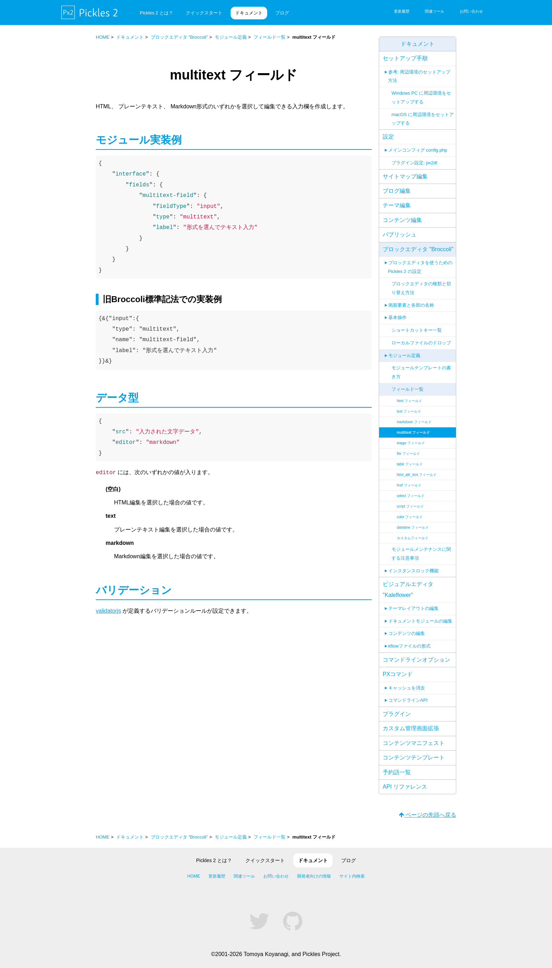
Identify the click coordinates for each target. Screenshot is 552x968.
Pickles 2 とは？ (156, 12)
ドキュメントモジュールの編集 (420, 616)
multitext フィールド (413, 427)
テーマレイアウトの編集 (413, 603)
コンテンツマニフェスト (414, 738)
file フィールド (408, 449)
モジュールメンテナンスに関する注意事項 (421, 549)
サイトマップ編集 (405, 171)
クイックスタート (204, 12)
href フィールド (409, 480)
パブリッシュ (399, 230)
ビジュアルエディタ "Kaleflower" (408, 584)
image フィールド (411, 438)
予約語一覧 (397, 767)
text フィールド (409, 406)
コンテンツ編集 (402, 215)
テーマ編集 (397, 200)
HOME (102, 37)
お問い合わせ (471, 11)
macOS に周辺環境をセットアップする (422, 114)
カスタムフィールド (412, 533)
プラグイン (397, 709)
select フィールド (411, 491)
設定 (388, 132)
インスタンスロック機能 (413, 565)
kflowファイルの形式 (409, 641)
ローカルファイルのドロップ (421, 337)
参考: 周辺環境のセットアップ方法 (419, 71)
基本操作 (397, 312)
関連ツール (434, 11)
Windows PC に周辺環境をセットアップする (421, 92)
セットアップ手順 (405, 53)
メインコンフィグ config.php (417, 145)
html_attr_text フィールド (417, 470)
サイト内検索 (352, 876)
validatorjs (108, 611)
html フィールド (409, 396)
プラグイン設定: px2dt (414, 157)
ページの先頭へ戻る (427, 815)
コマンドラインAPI (408, 695)
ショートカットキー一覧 (416, 325)
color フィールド (410, 512)
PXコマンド (398, 669)
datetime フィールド (413, 522)
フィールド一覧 (269, 37)
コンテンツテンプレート (414, 753)
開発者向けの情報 (314, 876)
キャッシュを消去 (406, 683)
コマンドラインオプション (416, 655)
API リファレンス (405, 782)
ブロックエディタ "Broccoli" (179, 37)
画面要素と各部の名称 (411, 300)
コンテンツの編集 (406, 628)
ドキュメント (249, 12)
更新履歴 (401, 11)
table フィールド (410, 459)
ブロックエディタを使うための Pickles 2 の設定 (420, 262)
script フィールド (410, 501)
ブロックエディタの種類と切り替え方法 (421, 283)
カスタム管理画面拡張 (411, 723)
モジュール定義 (231, 37)
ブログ (282, 12)
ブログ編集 (397, 186)
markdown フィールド (414, 417)
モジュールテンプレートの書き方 (421, 367)
